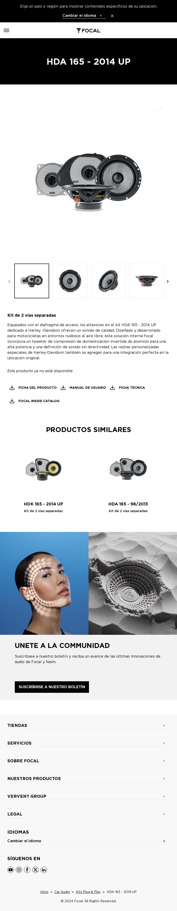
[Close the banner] (112, 16)
